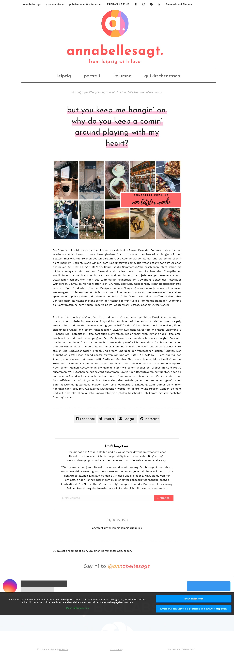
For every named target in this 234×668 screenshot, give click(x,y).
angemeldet (73, 550)
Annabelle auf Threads (179, 4)
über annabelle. (55, 4)
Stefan (123, 393)
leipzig (64, 76)
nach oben (116, 649)
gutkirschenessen (162, 76)
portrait (92, 76)
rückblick (136, 527)
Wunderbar (60, 283)
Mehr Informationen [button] (77, 608)
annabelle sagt (32, 4)
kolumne (122, 76)
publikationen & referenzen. (85, 4)
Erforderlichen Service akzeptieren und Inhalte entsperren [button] (193, 608)
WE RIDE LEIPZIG (79, 267)
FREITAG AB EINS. (118, 4)
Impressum (174, 649)
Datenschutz (188, 649)
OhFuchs (63, 649)
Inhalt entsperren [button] (193, 598)
